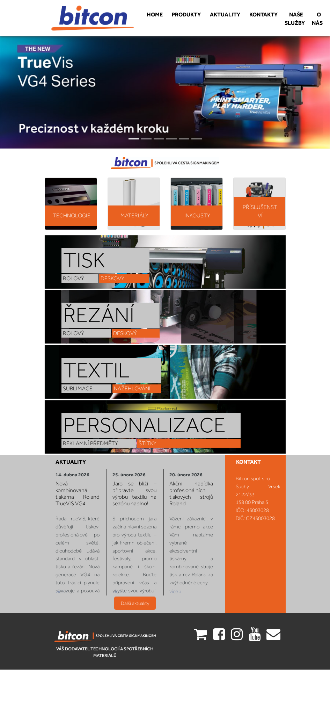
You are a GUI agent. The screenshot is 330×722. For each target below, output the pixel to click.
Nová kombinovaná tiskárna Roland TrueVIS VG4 (80, 495)
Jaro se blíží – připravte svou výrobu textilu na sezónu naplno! (134, 495)
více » (65, 588)
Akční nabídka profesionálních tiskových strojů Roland (188, 495)
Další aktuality (135, 599)
